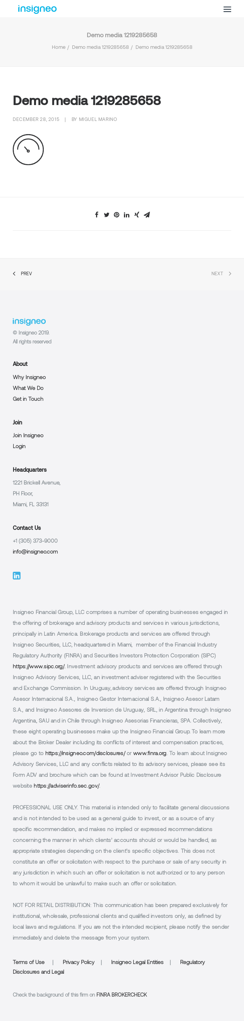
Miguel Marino (98, 120)
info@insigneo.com (35, 552)
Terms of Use (29, 962)
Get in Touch (28, 399)
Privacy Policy (79, 962)
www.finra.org (150, 753)
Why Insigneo (29, 377)
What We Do (28, 388)
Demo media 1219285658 (100, 47)
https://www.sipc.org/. (39, 666)
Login (19, 446)
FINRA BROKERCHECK (121, 995)
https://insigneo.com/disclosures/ (85, 753)
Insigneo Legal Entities (137, 962)
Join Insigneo (28, 435)
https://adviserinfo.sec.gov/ (66, 786)
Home (58, 47)
